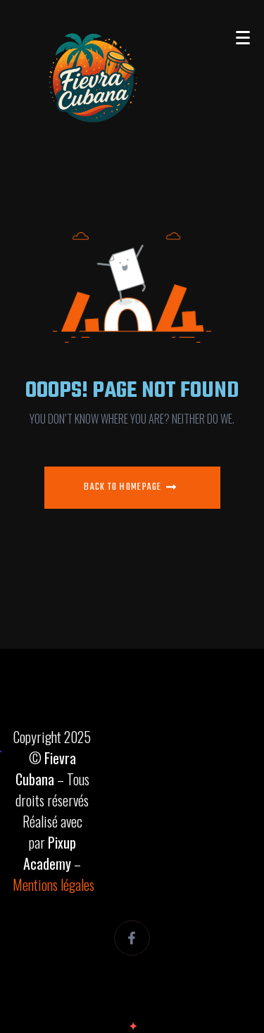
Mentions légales (53, 884)
